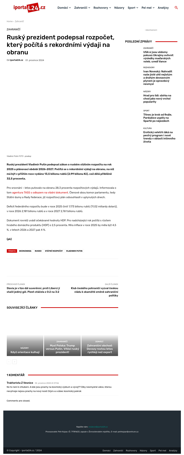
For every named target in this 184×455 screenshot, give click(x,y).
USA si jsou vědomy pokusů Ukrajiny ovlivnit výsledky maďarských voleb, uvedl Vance (158, 57)
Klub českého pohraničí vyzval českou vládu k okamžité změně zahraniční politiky (94, 292)
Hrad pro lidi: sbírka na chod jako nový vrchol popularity (157, 98)
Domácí (99, 343)
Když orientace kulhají (25, 353)
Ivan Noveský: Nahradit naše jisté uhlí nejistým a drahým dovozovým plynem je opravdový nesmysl (157, 78)
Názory (24, 350)
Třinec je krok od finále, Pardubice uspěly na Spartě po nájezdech (157, 118)
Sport (146, 111)
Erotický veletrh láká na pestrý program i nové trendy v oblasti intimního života (159, 137)
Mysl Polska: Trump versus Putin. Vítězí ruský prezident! (62, 350)
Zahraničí (19, 21)
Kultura (147, 128)
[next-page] (14, 363)
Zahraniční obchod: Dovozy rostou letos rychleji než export (99, 350)
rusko (38, 251)
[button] (176, 8)
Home (10, 21)
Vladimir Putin (74, 251)
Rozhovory (149, 67)
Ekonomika (25, 251)
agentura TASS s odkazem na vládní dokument (40, 192)
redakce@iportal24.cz (98, 428)
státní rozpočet (54, 251)
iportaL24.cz (16, 60)
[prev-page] (9, 363)
